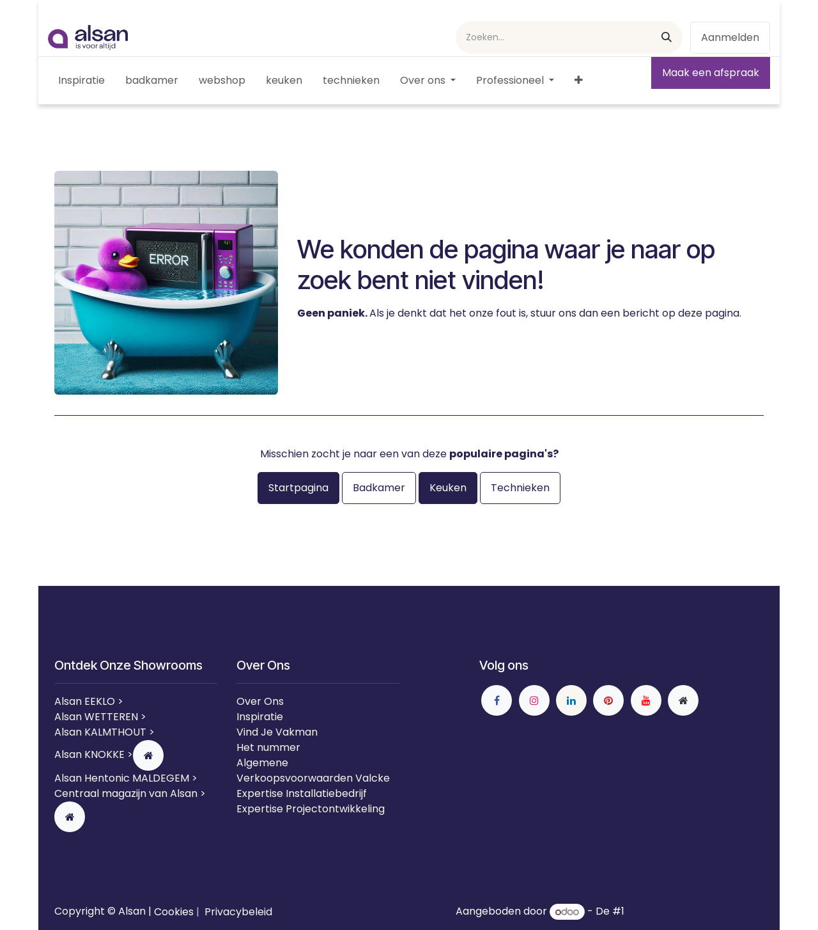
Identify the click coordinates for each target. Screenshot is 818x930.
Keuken (448, 487)
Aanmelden (730, 37)
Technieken (520, 487)
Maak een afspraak (710, 72)
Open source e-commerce (695, 911)
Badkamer (379, 487)
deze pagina (708, 313)
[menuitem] (81, 80)
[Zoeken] (667, 37)
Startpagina (298, 487)
